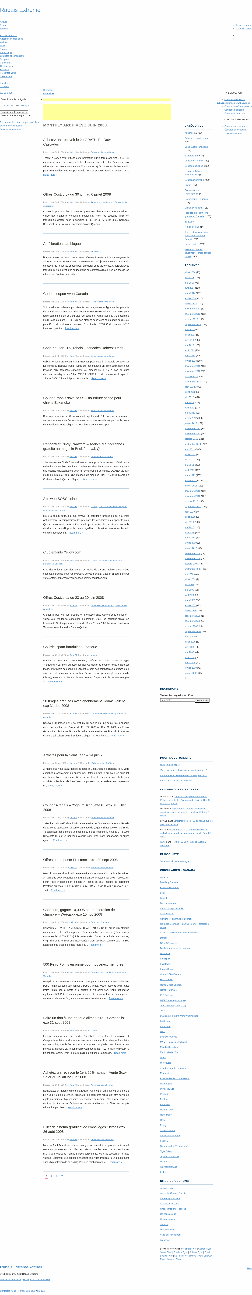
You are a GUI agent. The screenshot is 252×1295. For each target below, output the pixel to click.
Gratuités (47, 90)
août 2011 (190, 449)
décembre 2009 (192, 553)
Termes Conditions (10, 1279)
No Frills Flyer (181, 1255)
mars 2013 (190, 355)
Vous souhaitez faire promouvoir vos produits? (183, 775)
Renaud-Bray (167, 1109)
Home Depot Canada (170, 984)
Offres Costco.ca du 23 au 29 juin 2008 (73, 597)
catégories (6, 93)
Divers (94, 506)
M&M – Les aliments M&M (173, 1042)
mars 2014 (190, 293)
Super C (164, 1140)
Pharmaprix (166, 1083)
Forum (4, 28)
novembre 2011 (192, 433)
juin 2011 (189, 459)
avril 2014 (189, 288)
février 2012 (191, 418)
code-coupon (191, 155)
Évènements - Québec (102, 456)
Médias (41, 1291)
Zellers (163, 1172)
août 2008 (190, 636)
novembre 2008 (192, 621)
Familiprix (165, 958)
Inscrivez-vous (243, 25)
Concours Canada (100, 922)
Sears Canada (167, 1130)
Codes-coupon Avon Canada (65, 294)
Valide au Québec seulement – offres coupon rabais (198, 253)
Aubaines (4, 83)
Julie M (73, 152)
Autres (3, 49)
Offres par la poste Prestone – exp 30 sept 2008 (80, 860)
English (221, 102)
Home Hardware (168, 990)
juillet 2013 (190, 334)
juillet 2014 (190, 272)
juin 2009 (189, 584)
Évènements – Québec (196, 199)
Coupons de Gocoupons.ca (238, 106)
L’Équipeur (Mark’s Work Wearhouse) (179, 1016)
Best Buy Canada (169, 882)
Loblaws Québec (168, 1036)
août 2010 (190, 511)
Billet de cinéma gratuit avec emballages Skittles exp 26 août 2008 (84, 1129)
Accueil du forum (8, 35)
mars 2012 (190, 412)
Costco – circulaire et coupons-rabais (179, 932)
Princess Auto (167, 1089)
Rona (163, 1120)
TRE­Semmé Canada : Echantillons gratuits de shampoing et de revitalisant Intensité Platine (184, 812)
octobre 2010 (191, 501)
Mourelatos (165, 1073)
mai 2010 (189, 527)
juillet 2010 (190, 517)
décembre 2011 (192, 428)
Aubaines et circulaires (11, 38)
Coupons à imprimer (234, 113)
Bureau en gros (168, 903)
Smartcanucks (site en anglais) (175, 861)
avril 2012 (189, 407)
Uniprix (163, 1161)
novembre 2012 (192, 371)
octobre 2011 (191, 438)
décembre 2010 (192, 491)
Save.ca (164, 1224)
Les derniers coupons (11, 125)
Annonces (96, 251)
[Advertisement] (107, 99)
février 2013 (191, 360)
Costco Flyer (204, 1248)
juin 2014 (189, 277)
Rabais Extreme (20, 10)
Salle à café (6, 76)
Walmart (4, 42)
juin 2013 (189, 340)
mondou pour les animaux (173, 1068)
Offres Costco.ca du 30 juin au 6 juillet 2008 (77, 194)
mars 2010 (190, 537)
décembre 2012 (192, 366)
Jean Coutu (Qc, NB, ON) (173, 1005)
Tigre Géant (166, 1151)
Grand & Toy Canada (170, 974)
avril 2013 (189, 350)
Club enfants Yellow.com (62, 552)
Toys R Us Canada (169, 1156)
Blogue (3, 25)
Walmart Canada (168, 1167)
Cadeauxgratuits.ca (170, 1198)
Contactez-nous (244, 28)
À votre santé (167, 1188)
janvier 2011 (191, 485)
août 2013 (190, 329)
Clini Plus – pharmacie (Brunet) (176, 919)
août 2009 (190, 574)
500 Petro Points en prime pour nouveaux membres (83, 964)
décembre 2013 (192, 308)
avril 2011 (189, 470)
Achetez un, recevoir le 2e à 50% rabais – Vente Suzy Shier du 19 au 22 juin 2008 (85, 1075)
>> (61, 1175)
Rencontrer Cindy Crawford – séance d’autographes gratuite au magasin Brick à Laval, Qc (83, 446)
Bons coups (6, 52)
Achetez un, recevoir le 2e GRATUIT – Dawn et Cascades (79, 142)
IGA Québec (166, 995)
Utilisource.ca (167, 1229)
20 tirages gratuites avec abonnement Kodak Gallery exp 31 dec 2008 (84, 703)
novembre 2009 (192, 558)
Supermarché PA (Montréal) (174, 1146)
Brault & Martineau (169, 887)
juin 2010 (189, 522)
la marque (24, 106)
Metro (163, 1057)
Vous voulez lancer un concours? (177, 780)
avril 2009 (189, 595)
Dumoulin (165, 953)
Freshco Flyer (180, 1252)
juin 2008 (189, 647)
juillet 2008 (190, 641)
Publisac (164, 1099)
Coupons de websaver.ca (237, 103)
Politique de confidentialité (36, 1279)
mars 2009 (190, 600)
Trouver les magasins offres (176, 695)
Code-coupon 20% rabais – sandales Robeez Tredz (83, 348)
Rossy (163, 1125)
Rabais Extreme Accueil (21, 1267)
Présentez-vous (8, 73)
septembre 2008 (193, 631)
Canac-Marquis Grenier (172, 908)
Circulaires (48, 93)
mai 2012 (189, 402)
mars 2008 (190, 662)
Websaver (165, 1240)
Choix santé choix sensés (173, 1209)
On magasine (6, 66)
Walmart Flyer (189, 1248)
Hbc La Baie (166, 979)
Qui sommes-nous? (170, 765)
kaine (163, 842)
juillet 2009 (190, 579)
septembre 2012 (193, 381)
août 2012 (190, 387)
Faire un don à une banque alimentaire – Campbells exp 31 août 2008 (83, 1020)
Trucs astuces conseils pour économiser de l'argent (196, 235)
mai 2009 (189, 589)
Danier (163, 938)
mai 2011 (189, 465)
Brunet (163, 898)
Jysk (162, 1010)
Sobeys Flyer (196, 1252)
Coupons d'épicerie (234, 109)
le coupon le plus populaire (19, 122)
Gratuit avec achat (194, 207)
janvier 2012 (191, 423)
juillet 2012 (190, 392)
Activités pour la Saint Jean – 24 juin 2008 (75, 755)
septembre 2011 (193, 444)
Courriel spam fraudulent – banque (70, 647)
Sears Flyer (166, 1252)
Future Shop (166, 969)
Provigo (164, 1094)
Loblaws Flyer (174, 1259)
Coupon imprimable (194, 180)
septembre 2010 (193, 506)
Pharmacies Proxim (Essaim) (175, 1078)
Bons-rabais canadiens (102, 152)
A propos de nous (26, 1291)
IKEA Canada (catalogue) (173, 1000)
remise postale (192, 226)
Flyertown (165, 964)
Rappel (188, 221)
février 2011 (191, 480)
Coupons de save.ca (234, 99)
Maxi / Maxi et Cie (169, 1052)
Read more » (50, 174)
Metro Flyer (196, 1255)
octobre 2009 (191, 563)
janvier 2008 (191, 673)
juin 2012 (189, 397)
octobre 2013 (191, 319)
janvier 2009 (191, 610)
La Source (165, 1021)
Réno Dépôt (166, 1114)
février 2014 (191, 298)
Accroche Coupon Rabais (173, 1193)
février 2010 (191, 543)
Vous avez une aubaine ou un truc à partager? (183, 770)
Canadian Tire (167, 913)
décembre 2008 (192, 616)
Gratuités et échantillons (12, 56)
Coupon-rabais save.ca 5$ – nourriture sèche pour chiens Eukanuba (82, 400)
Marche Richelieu (169, 1047)
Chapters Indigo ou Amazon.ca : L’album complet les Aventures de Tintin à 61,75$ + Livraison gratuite (186, 800)
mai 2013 (189, 345)
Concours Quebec (194, 166)
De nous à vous (168, 1214)
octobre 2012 (191, 376)
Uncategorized (192, 244)
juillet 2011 (190, 454)
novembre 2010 (192, 496)
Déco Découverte (169, 943)
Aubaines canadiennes (102, 202)
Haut (249, 1268)
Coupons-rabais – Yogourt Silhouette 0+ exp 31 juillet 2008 (84, 807)
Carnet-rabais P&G (169, 1203)
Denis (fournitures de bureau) (175, 948)
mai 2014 (189, 282)
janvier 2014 (191, 303)
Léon (162, 1031)
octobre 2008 (191, 626)
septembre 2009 (193, 569)
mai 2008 (189, 652)
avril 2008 (189, 657)
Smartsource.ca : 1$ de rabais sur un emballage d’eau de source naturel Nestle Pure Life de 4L (186, 833)
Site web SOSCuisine (60, 499)
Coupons (4, 59)
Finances (4, 69)
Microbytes (165, 1062)
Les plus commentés (10, 129)
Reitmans (165, 1104)
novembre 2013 (192, 314)
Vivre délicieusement (170, 1234)
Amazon (164, 877)
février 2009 (191, 605)
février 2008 (191, 667)
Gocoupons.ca (167, 1219)
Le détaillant (7, 106)
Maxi (2, 45)
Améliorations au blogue (62, 244)
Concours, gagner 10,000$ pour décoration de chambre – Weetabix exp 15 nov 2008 (79, 912)
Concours (5, 62)
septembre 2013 (193, 324)
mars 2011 (190, 475)
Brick (162, 892)
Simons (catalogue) (170, 1135)
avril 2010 (189, 532)
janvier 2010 (191, 548)
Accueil (3, 21)
